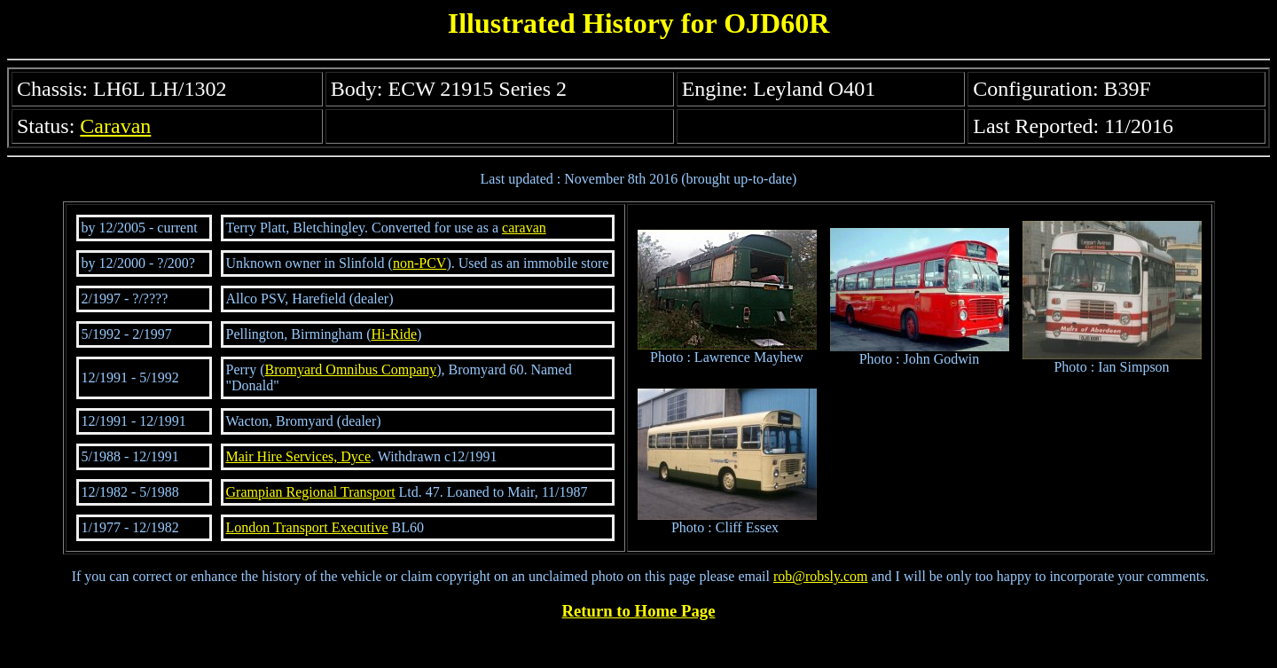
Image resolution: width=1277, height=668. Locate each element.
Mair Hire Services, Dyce (299, 456)
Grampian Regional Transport (311, 491)
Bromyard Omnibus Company (350, 369)
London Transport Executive (307, 527)
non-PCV (419, 263)
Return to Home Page (639, 610)
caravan (524, 227)
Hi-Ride (395, 334)
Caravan (115, 126)
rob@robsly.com (820, 576)
